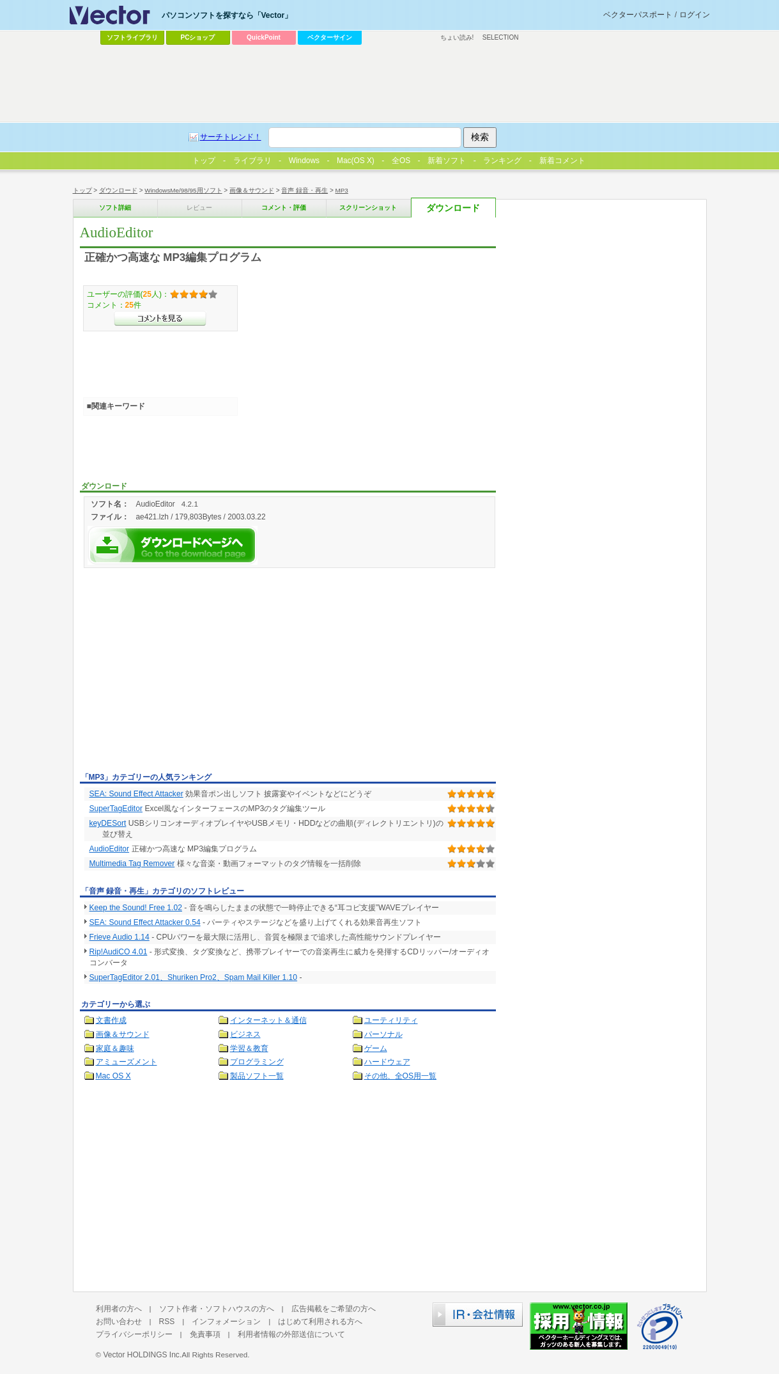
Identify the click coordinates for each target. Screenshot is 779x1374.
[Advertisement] (187, 672)
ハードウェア (387, 1061)
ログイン (694, 14)
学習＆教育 (249, 1048)
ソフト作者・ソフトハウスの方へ (216, 1308)
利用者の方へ (119, 1308)
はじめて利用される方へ (320, 1321)
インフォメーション (226, 1321)
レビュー (199, 207)
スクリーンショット (368, 207)
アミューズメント (126, 1061)
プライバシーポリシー (134, 1334)
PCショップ (198, 37)
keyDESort (108, 823)
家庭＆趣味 (115, 1048)
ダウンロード (118, 190)
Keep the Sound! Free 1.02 (135, 907)
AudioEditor (109, 848)
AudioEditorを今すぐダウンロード (173, 545)
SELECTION (500, 37)
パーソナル (383, 1034)
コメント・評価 (283, 207)
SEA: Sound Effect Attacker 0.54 (145, 922)
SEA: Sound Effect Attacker (136, 793)
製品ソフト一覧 (257, 1075)
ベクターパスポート (637, 14)
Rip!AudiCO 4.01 (118, 951)
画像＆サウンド (251, 190)
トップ (82, 190)
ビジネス (245, 1034)
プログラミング (257, 1061)
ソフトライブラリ (132, 37)
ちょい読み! (457, 37)
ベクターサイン (329, 37)
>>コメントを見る (160, 318)
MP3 (342, 190)
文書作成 (111, 1020)
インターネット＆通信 (268, 1020)
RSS (167, 1321)
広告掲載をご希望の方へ (333, 1308)
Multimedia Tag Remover (132, 863)
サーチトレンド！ (230, 136)
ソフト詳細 (115, 207)
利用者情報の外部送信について (291, 1334)
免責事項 (205, 1334)
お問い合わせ (119, 1321)
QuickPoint (264, 37)
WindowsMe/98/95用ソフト (183, 190)
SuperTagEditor (116, 808)
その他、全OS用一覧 (400, 1075)
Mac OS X (113, 1075)
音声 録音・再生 (304, 190)
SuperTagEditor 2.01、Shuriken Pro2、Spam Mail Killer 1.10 (193, 977)
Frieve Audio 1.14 (119, 937)
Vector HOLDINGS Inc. (142, 1354)
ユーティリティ (391, 1020)
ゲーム (375, 1048)
